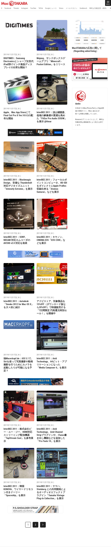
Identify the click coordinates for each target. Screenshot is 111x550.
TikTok (41, 8)
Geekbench (83, 8)
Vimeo (61, 8)
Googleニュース (51, 8)
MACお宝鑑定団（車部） (98, 8)
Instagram (24, 8)
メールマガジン (71, 8)
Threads (16, 8)
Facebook (7, 8)
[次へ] (43, 525)
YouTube (33, 8)
